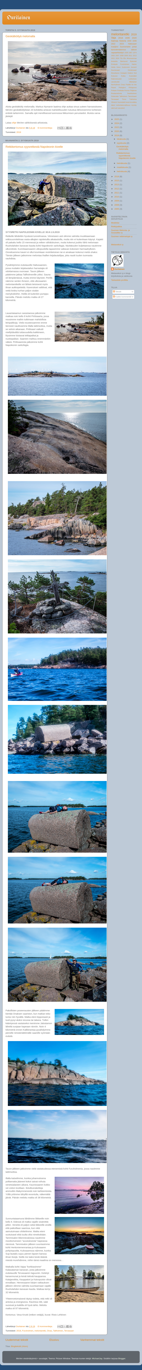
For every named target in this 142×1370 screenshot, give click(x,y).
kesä (127, 102)
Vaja (113, 37)
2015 (117, 180)
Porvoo (126, 90)
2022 (113, 44)
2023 (122, 44)
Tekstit (117, 291)
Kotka (123, 76)
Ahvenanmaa (132, 58)
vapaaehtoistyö (117, 53)
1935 (127, 38)
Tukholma (133, 99)
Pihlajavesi (133, 87)
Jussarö (134, 67)
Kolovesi (114, 76)
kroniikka (133, 102)
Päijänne (133, 90)
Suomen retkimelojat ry (121, 236)
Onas (49, 1331)
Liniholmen (133, 79)
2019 (18, 132)
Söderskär (115, 96)
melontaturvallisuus (123, 105)
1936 (134, 41)
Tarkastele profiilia (119, 280)
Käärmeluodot (116, 79)
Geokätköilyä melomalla (20, 36)
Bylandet (133, 61)
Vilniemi (114, 102)
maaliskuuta (123, 167)
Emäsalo (114, 64)
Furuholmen (27, 1331)
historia (122, 41)
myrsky (134, 105)
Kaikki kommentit (122, 297)
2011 (130, 55)
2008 (121, 55)
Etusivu (54, 1339)
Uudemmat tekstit (16, 1339)
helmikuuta (122, 171)
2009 (126, 55)
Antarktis (114, 61)
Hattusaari (132, 44)
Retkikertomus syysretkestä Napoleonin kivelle (34, 146)
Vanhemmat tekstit (92, 1339)
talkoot (134, 50)
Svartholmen (132, 93)
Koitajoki (123, 73)
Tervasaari (69, 1331)
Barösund (123, 61)
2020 (134, 38)
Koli (135, 73)
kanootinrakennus (118, 50)
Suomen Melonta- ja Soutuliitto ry (120, 231)
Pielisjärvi (122, 87)
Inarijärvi (114, 47)
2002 (113, 55)
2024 (117, 58)
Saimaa (114, 41)
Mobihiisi (115, 223)
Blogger (121, 1358)
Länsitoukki (115, 82)
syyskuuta (122, 143)
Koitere (130, 73)
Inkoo (119, 67)
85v (124, 58)
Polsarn (114, 90)
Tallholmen (58, 1331)
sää (112, 108)
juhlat (134, 47)
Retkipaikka (116, 226)
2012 (135, 55)
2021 (113, 58)
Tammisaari (132, 96)
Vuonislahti (121, 102)
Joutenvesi (126, 67)
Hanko (134, 64)
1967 (130, 53)
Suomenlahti (125, 47)
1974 (135, 53)
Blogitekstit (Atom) (19, 1346)
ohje (14, 122)
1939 (126, 53)
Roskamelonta (116, 93)
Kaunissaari (115, 70)
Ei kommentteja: (45, 128)
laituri (113, 105)
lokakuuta (121, 139)
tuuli (115, 108)
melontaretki (40, 1331)
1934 (129, 41)
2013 (117, 184)
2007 (117, 55)
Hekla (113, 67)
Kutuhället (133, 76)
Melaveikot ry (117, 244)
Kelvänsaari (132, 70)
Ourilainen (18, 18)
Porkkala (120, 90)
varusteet (121, 108)
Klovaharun (115, 73)
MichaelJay (97, 1358)
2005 (117, 209)
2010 (117, 197)
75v (121, 58)
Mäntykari (133, 82)
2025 (117, 119)
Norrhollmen (115, 85)
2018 (120, 38)
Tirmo (124, 99)
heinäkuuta (122, 163)
